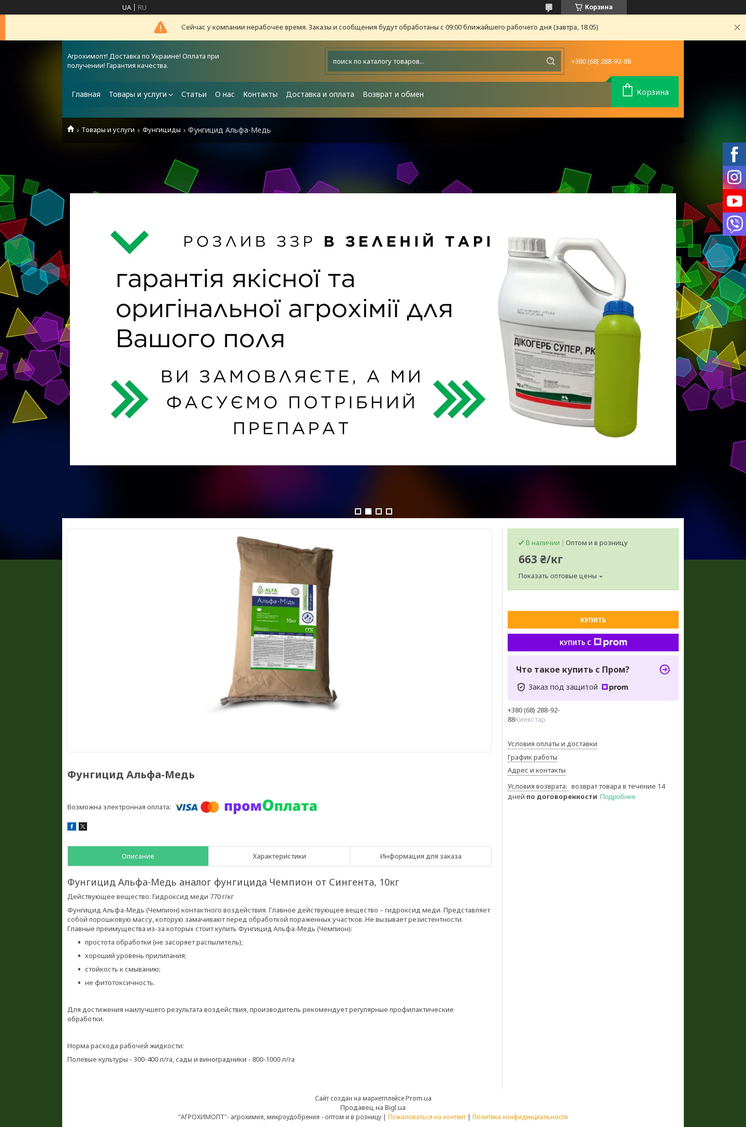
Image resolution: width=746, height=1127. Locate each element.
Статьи (194, 94)
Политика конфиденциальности (520, 1116)
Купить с (593, 642)
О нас (225, 94)
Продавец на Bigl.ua (373, 1107)
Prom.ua (419, 1098)
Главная (86, 94)
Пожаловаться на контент (427, 1116)
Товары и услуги (138, 94)
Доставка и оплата (320, 94)
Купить (593, 620)
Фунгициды (161, 129)
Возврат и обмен (393, 94)
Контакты (260, 94)
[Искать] (550, 61)
